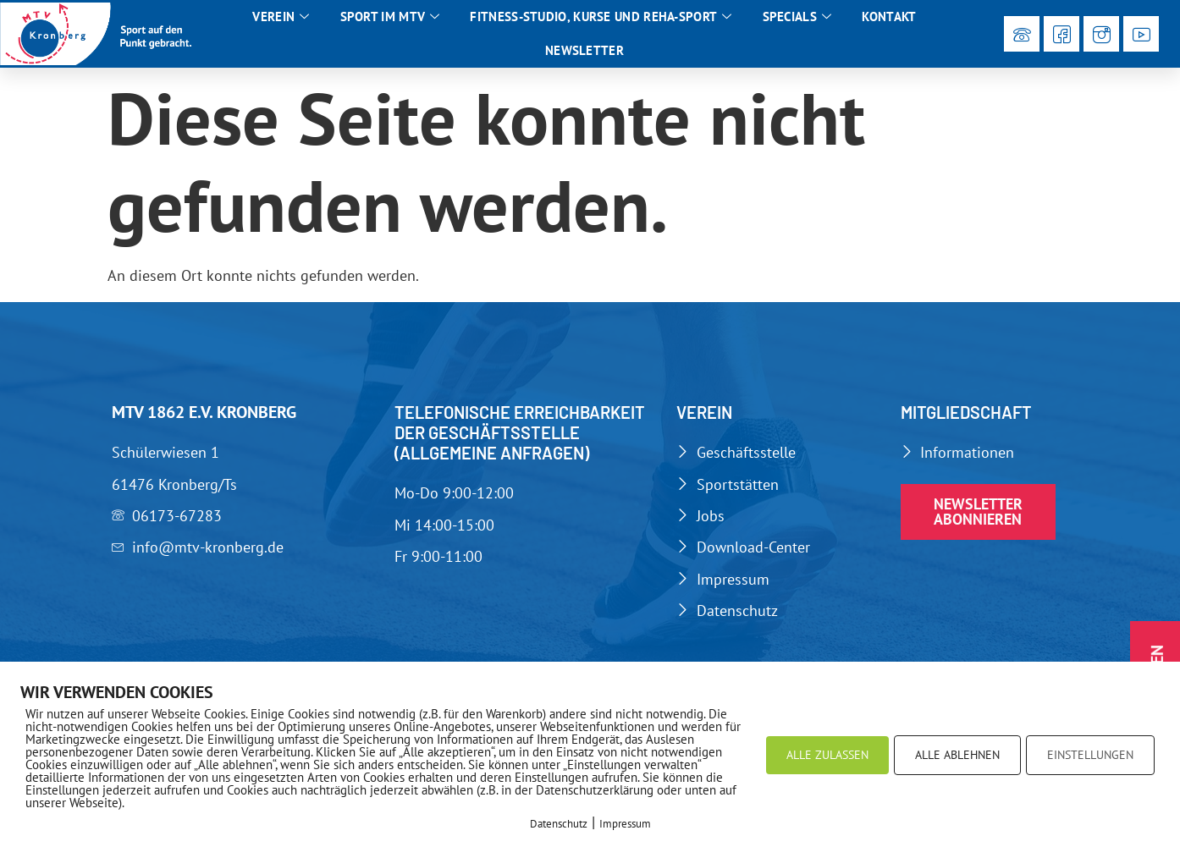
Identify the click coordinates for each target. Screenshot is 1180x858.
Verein (280, 16)
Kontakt (889, 16)
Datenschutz (558, 824)
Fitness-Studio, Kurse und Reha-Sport (600, 16)
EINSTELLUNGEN (1090, 754)
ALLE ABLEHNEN (957, 754)
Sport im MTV (390, 16)
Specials (797, 16)
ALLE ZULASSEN (827, 754)
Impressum (625, 824)
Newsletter (584, 50)
